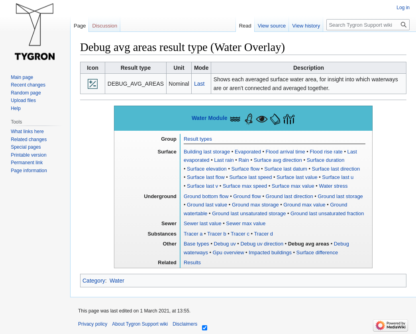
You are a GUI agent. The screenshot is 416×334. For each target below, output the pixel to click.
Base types (196, 244)
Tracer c (240, 234)
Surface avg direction (278, 160)
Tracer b (216, 234)
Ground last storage (340, 196)
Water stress (333, 186)
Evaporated (248, 152)
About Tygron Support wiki (140, 324)
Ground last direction (289, 196)
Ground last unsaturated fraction (327, 213)
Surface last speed (250, 177)
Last (199, 84)
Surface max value (293, 186)
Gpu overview (228, 252)
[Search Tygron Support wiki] (368, 24)
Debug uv (225, 244)
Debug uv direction (261, 244)
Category (93, 280)
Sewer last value (203, 223)
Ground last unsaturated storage (249, 213)
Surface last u (337, 177)
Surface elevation (207, 169)
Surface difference (317, 252)
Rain (243, 160)
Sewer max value (245, 223)
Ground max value (304, 205)
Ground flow (247, 196)
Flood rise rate (326, 152)
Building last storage (207, 152)
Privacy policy (92, 324)
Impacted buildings (270, 252)
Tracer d (263, 234)
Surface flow (246, 169)
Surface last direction (336, 169)
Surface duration (326, 160)
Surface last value (297, 177)
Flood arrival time (285, 152)
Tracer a (193, 234)
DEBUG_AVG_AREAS (136, 84)
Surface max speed (245, 186)
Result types (198, 139)
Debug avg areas (308, 244)
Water (117, 280)
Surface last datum (285, 169)
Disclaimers (185, 324)
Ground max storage (255, 205)
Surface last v (202, 186)
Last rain (224, 160)
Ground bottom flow (206, 196)
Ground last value (207, 205)
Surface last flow (206, 177)
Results (192, 262)
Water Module (210, 118)
